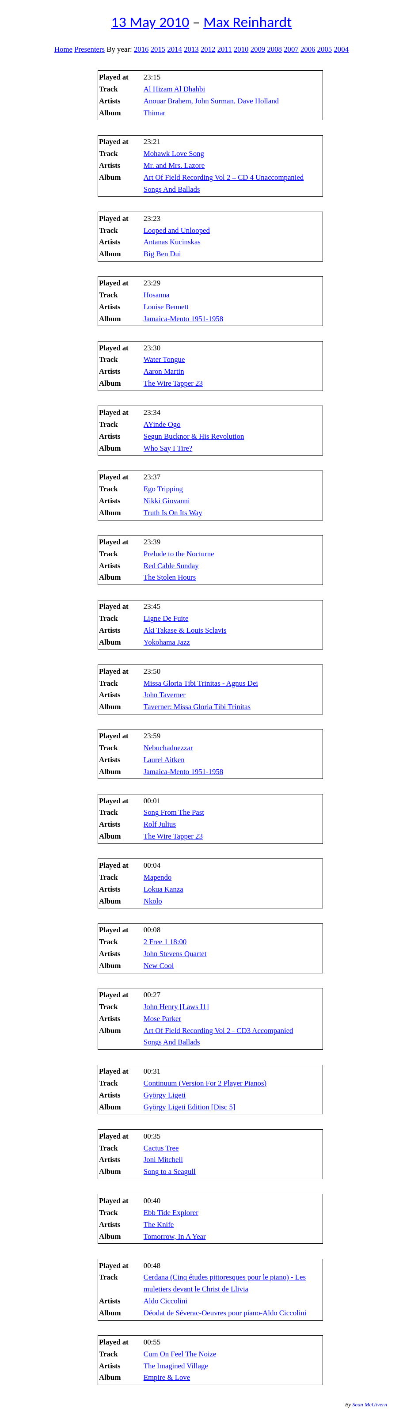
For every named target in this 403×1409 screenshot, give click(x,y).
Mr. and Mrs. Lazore (174, 165)
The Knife (159, 1224)
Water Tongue (164, 359)
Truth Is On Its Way (173, 513)
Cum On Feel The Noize (180, 1354)
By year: (119, 49)
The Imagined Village (176, 1366)
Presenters (89, 49)
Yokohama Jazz (167, 642)
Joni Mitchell (163, 1159)
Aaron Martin (164, 371)
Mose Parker (162, 1018)
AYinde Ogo (162, 424)
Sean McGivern (369, 1404)
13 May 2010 (150, 22)
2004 (341, 49)
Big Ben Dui (162, 254)
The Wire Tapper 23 (173, 383)
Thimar (154, 113)
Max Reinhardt (247, 22)
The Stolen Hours (170, 577)
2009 (258, 49)
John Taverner (165, 695)
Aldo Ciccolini (165, 1301)
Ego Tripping (163, 489)
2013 (191, 49)
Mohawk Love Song (174, 153)
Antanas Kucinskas (172, 242)
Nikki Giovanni (167, 501)
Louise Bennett (166, 307)
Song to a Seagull (170, 1171)
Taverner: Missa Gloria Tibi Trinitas (197, 707)
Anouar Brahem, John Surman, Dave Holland (211, 101)
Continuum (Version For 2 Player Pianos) (205, 1083)
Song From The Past (174, 812)
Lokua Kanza (163, 889)
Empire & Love (167, 1377)
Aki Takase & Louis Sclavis (185, 630)
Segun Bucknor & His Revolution (194, 436)
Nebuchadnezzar (168, 748)
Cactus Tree (161, 1148)
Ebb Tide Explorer (171, 1212)
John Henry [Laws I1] (176, 1007)
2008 (274, 49)
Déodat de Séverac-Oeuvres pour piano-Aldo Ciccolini (225, 1313)
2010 (241, 49)
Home (63, 49)
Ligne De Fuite (166, 618)
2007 (291, 49)
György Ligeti (165, 1095)
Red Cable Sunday (171, 566)
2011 (224, 49)
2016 (141, 49)
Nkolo (153, 901)
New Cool (159, 965)
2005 (324, 49)
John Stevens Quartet (175, 953)
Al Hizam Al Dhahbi (174, 89)
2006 (308, 49)
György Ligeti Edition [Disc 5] (190, 1107)
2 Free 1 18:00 (165, 942)
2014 (174, 49)
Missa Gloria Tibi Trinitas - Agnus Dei (201, 683)
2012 (208, 49)
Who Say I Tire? (168, 448)
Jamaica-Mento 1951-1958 (183, 319)
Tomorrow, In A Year (175, 1236)
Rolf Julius (160, 824)
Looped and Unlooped (177, 230)
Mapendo (157, 877)
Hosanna (157, 295)
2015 (158, 49)
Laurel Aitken (164, 760)
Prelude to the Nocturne (179, 554)
